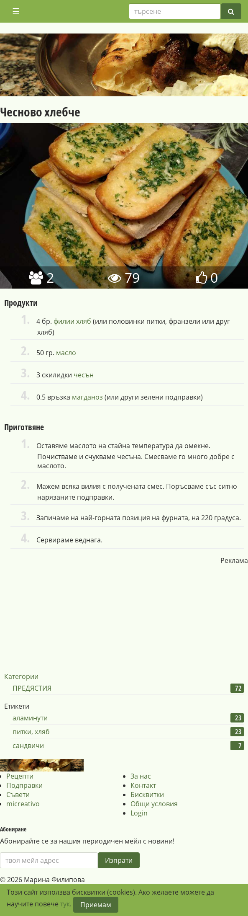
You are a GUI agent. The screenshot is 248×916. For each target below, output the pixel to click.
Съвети (18, 794)
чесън (84, 374)
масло (66, 352)
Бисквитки (147, 794)
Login (139, 813)
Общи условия (154, 803)
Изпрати (119, 860)
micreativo (23, 803)
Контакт (143, 785)
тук (65, 903)
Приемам (95, 904)
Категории (21, 676)
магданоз (87, 397)
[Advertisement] (124, 617)
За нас (140, 776)
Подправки (24, 785)
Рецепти (19, 776)
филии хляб (72, 321)
